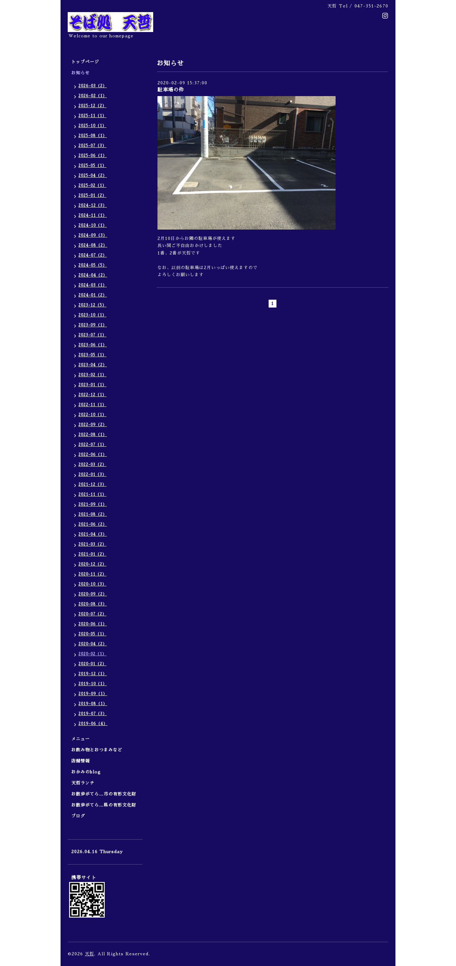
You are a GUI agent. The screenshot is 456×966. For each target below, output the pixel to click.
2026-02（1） (92, 96)
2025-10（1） (92, 126)
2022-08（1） (92, 435)
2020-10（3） (92, 584)
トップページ (85, 62)
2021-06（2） (92, 524)
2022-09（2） (92, 425)
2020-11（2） (92, 574)
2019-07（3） (92, 714)
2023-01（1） (92, 385)
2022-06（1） (92, 455)
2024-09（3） (92, 235)
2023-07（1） (92, 335)
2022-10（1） (92, 415)
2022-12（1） (92, 395)
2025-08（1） (92, 136)
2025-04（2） (92, 176)
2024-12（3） (92, 206)
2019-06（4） (93, 724)
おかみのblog (86, 772)
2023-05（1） (92, 355)
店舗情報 (80, 761)
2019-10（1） (92, 684)
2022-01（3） (92, 475)
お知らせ (80, 73)
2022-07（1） (92, 445)
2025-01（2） (92, 196)
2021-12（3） (92, 485)
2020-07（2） (92, 614)
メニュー (82, 739)
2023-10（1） (92, 315)
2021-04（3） (92, 534)
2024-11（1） (92, 215)
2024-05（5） (92, 265)
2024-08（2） (92, 245)
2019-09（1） (92, 694)
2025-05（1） (92, 166)
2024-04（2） (92, 275)
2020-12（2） (92, 564)
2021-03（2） (92, 544)
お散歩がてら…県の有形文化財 (103, 805)
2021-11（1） (92, 495)
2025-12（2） (92, 106)
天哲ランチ (82, 783)
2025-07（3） (92, 146)
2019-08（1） (92, 704)
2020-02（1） (92, 654)
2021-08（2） (92, 514)
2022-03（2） (92, 465)
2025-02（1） (92, 186)
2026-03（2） (92, 86)
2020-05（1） (92, 634)
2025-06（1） (92, 156)
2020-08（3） (92, 604)
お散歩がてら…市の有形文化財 (103, 794)
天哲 (89, 954)
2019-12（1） (92, 674)
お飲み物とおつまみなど (96, 750)
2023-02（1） (92, 375)
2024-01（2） (92, 295)
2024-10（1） (92, 225)
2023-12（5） (92, 305)
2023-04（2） (92, 365)
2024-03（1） (92, 285)
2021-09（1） (92, 504)
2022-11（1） (92, 405)
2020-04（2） (92, 644)
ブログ (78, 816)
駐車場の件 (170, 89)
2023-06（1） (92, 345)
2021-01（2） (92, 554)
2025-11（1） (92, 116)
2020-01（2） (92, 664)
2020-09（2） (92, 594)
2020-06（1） (92, 624)
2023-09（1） (92, 325)
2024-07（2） (92, 255)
